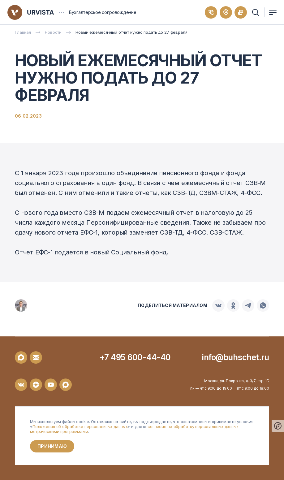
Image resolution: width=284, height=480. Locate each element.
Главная (23, 32)
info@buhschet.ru (235, 357)
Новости (53, 32)
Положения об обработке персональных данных (80, 426)
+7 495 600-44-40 (135, 357)
